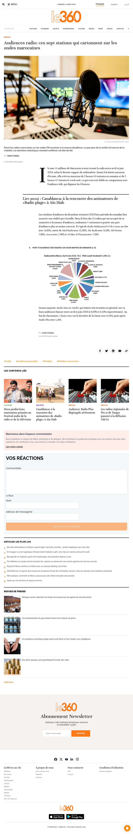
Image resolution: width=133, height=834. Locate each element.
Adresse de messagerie (19, 511)
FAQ (69, 771)
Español (114, 4)
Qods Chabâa (13, 156)
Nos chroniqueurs (10, 799)
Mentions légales (105, 771)
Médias (91, 29)
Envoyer (81, 733)
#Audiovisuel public (27, 361)
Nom (9, 500)
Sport (100, 29)
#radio (7, 361)
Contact (70, 774)
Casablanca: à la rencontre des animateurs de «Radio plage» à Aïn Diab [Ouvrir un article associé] (70, 200)
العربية (126, 4)
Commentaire (13, 468)
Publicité (39, 774)
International (68, 29)
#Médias (47, 361)
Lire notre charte (14, 447)
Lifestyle (120, 29)
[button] (127, 828)
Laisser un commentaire (66, 526)
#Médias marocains (68, 361)
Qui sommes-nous (42, 771)
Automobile (8, 790)
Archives (39, 777)
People (110, 29)
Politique (33, 29)
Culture (81, 29)
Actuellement (9, 29)
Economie (45, 29)
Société (56, 29)
